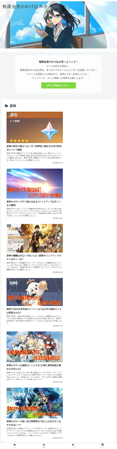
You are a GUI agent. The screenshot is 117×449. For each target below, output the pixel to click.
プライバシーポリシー (58, 435)
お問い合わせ (42, 435)
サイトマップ (75, 435)
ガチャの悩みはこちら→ (58, 85)
